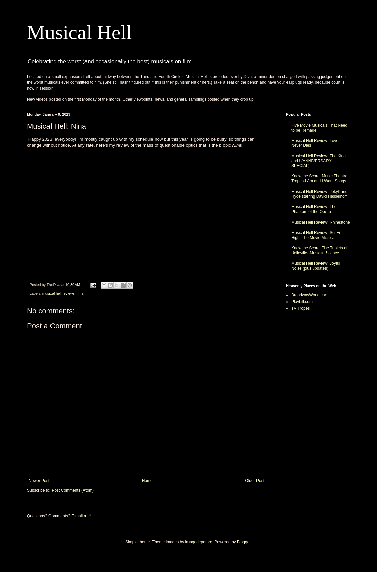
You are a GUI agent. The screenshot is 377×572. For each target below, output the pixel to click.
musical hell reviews (58, 293)
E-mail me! (81, 516)
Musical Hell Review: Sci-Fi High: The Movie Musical (315, 235)
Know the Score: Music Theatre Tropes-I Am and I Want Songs (319, 178)
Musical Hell (79, 32)
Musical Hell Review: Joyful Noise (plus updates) (315, 265)
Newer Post (39, 480)
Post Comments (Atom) (73, 490)
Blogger (244, 542)
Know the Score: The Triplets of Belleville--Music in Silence (319, 250)
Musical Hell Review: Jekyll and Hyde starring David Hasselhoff (319, 194)
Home (147, 480)
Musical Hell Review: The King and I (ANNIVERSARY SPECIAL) (318, 161)
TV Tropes (300, 308)
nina (80, 293)
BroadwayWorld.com (309, 295)
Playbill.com (302, 301)
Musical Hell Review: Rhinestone (320, 222)
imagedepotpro (198, 542)
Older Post (254, 480)
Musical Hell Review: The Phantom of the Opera (314, 209)
